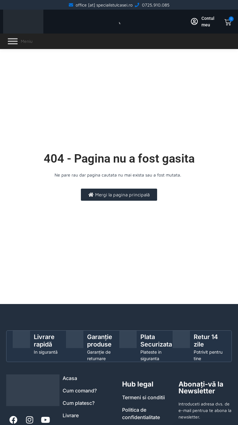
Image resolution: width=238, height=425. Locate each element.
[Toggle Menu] (13, 41)
